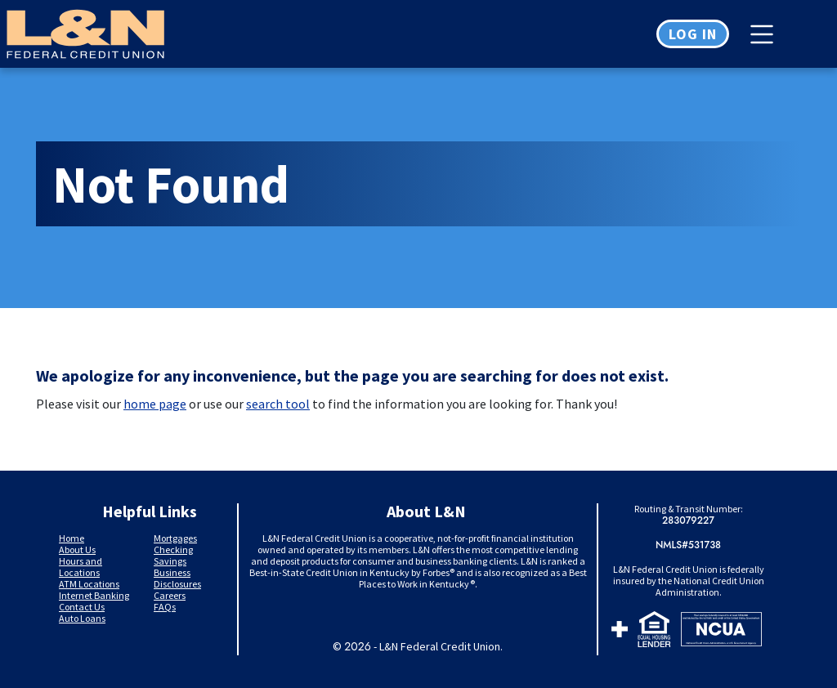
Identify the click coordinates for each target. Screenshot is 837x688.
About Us (77, 549)
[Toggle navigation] (765, 34)
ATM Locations (89, 584)
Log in (693, 34)
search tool (278, 403)
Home (71, 538)
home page (154, 403)
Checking (173, 549)
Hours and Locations (80, 567)
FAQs (165, 607)
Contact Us (82, 607)
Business (172, 572)
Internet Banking (94, 595)
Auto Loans (82, 618)
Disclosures (177, 584)
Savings (170, 561)
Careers (170, 595)
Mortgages (175, 538)
